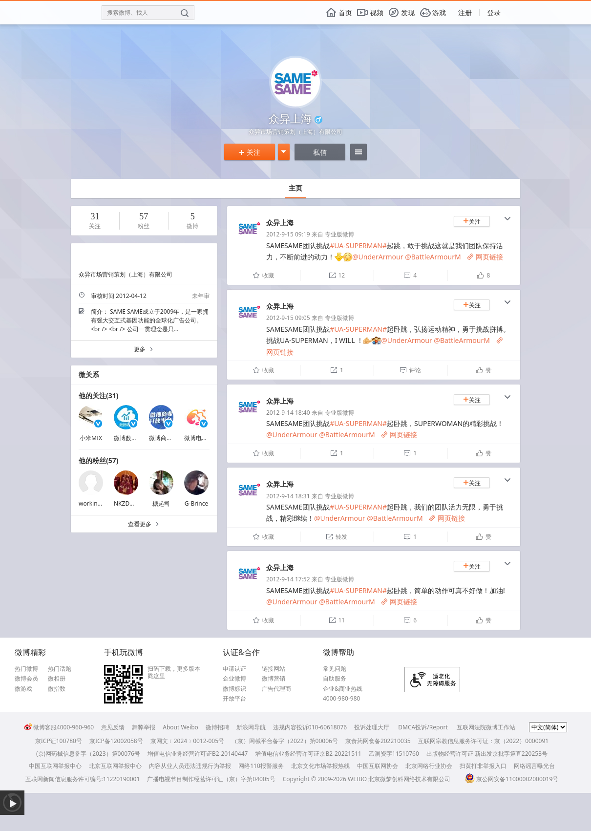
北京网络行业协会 (428, 766)
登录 (494, 12)
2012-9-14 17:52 (288, 579)
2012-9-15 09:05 (288, 318)
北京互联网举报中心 (115, 766)
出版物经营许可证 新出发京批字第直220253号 (487, 753)
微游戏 (23, 689)
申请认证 (234, 669)
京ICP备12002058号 (116, 741)
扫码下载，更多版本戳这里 (174, 672)
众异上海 (280, 222)
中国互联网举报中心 (55, 766)
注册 (465, 12)
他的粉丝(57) (99, 460)
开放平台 (234, 699)
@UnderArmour (377, 256)
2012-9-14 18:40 (288, 412)
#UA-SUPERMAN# (358, 245)
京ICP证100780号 (58, 741)
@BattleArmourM (433, 256)
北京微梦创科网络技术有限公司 (409, 779)
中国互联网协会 (377, 766)
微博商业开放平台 (172, 438)
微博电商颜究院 (204, 438)
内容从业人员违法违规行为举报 (190, 766)
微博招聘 (217, 727)
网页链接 (485, 256)
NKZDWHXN (130, 503)
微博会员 (26, 678)
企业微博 (234, 678)
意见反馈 (113, 727)
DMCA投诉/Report (423, 727)
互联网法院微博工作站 (486, 727)
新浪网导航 (251, 727)
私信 (320, 152)
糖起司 (161, 503)
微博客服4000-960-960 (59, 727)
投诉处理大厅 (371, 727)
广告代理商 (276, 689)
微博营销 (273, 678)
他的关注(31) (99, 395)
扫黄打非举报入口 (483, 766)
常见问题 (334, 669)
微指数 (56, 689)
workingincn (96, 503)
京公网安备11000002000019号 (511, 779)
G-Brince (196, 503)
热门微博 (26, 669)
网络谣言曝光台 (534, 766)
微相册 (56, 678)
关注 (249, 152)
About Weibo (180, 727)
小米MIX (91, 438)
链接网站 (273, 669)
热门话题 (59, 669)
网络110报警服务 (261, 766)
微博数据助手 (131, 438)
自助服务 (334, 678)
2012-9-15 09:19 (288, 234)
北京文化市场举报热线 (320, 766)
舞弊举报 (143, 727)
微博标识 (234, 689)
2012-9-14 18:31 (288, 496)
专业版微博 (339, 234)
